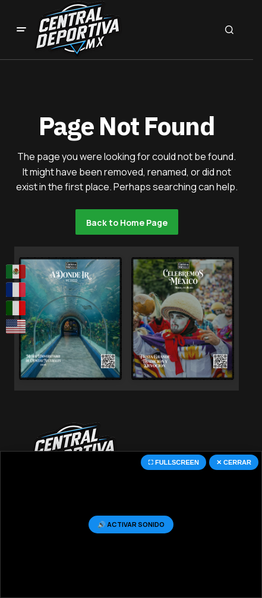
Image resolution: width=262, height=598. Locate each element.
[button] (21, 30)
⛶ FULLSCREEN (173, 462)
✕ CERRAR (233, 462)
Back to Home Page (127, 222)
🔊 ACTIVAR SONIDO (131, 524)
